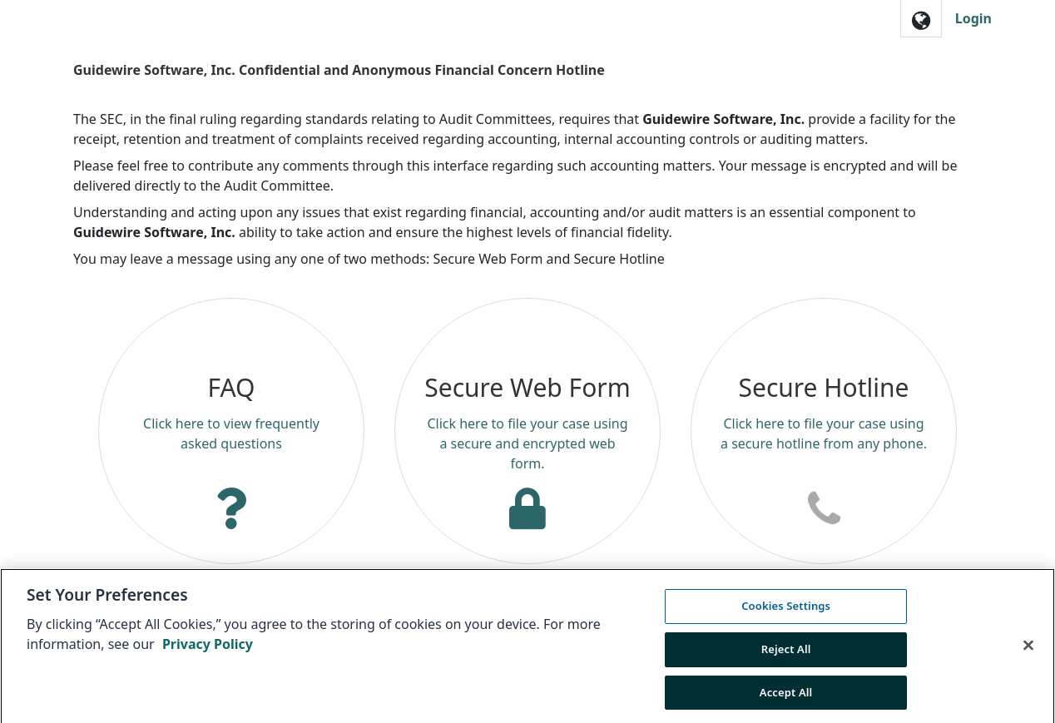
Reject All (786, 654)
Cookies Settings (785, 612)
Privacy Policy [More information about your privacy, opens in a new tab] (207, 650)
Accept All (786, 698)
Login (973, 18)
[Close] (1028, 651)
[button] (921, 18)
